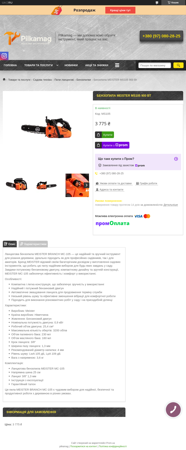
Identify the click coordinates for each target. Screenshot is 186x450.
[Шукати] (178, 65)
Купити (107, 134)
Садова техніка (42, 79)
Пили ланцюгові (64, 79)
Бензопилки (84, 79)
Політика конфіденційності (113, 446)
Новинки (71, 65)
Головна (10, 65)
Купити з (115, 145)
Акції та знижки (96, 65)
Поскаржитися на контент (83, 446)
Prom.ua (110, 443)
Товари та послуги (38, 65)
